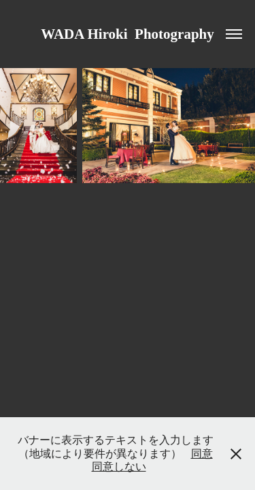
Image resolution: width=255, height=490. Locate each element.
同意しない (119, 466)
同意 (202, 453)
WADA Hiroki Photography (127, 34)
